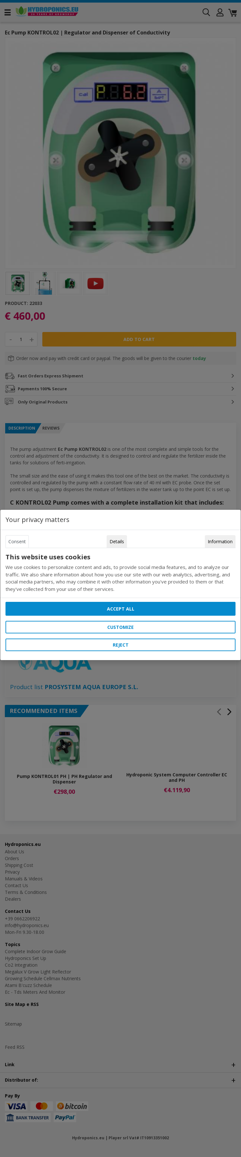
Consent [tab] (17, 541)
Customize (120, 627)
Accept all (120, 609)
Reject (121, 645)
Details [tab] (117, 541)
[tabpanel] (120, 573)
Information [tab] (220, 541)
